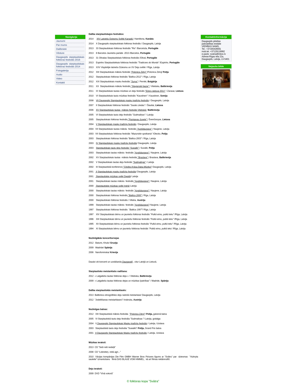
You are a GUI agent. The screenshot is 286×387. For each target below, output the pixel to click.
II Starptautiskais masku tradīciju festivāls (115, 171)
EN (229, 3)
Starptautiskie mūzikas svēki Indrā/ (112, 186)
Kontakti (60, 82)
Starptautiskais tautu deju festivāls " (117, 148)
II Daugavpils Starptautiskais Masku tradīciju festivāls (121, 333)
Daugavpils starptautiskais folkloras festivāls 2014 (70, 65)
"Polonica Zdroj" (137, 314)
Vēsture (60, 53)
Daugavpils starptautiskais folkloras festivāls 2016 (70, 58)
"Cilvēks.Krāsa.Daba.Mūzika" (137, 167)
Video (59, 78)
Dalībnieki (61, 49)
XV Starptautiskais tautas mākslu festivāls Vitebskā (121, 110)
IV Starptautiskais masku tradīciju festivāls (116, 143)
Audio (59, 74)
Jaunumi (60, 41)
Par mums (61, 45)
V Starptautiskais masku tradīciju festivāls (116, 124)
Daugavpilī (127, 262)
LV (224, 3)
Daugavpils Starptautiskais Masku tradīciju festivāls (122, 323)
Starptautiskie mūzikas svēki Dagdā (113, 176)
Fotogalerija (62, 70)
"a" (141, 205)
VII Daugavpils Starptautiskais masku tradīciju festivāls (122, 100)
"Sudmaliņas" (139, 162)
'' (140, 86)
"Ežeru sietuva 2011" (155, 91)
